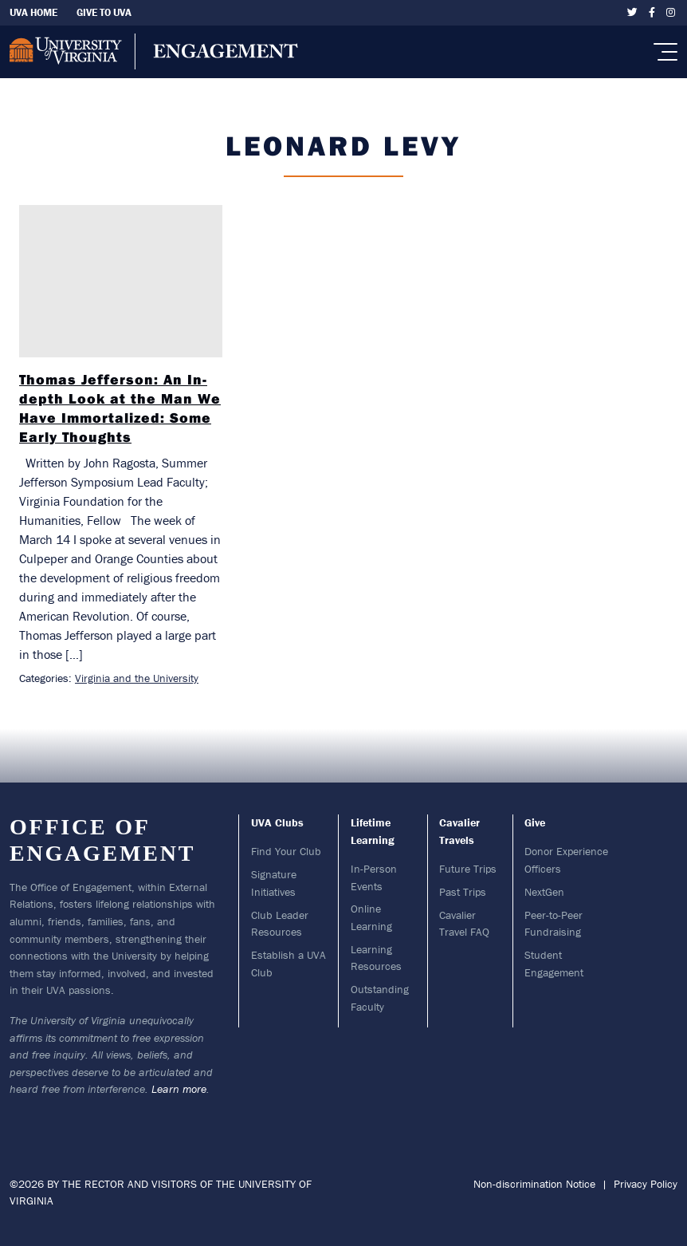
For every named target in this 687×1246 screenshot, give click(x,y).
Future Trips (468, 869)
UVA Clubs (277, 822)
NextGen (544, 892)
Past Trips (462, 892)
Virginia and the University (136, 678)
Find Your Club (286, 851)
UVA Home (33, 12)
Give (534, 822)
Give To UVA (104, 12)
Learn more (178, 1089)
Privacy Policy (645, 1184)
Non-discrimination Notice (534, 1184)
